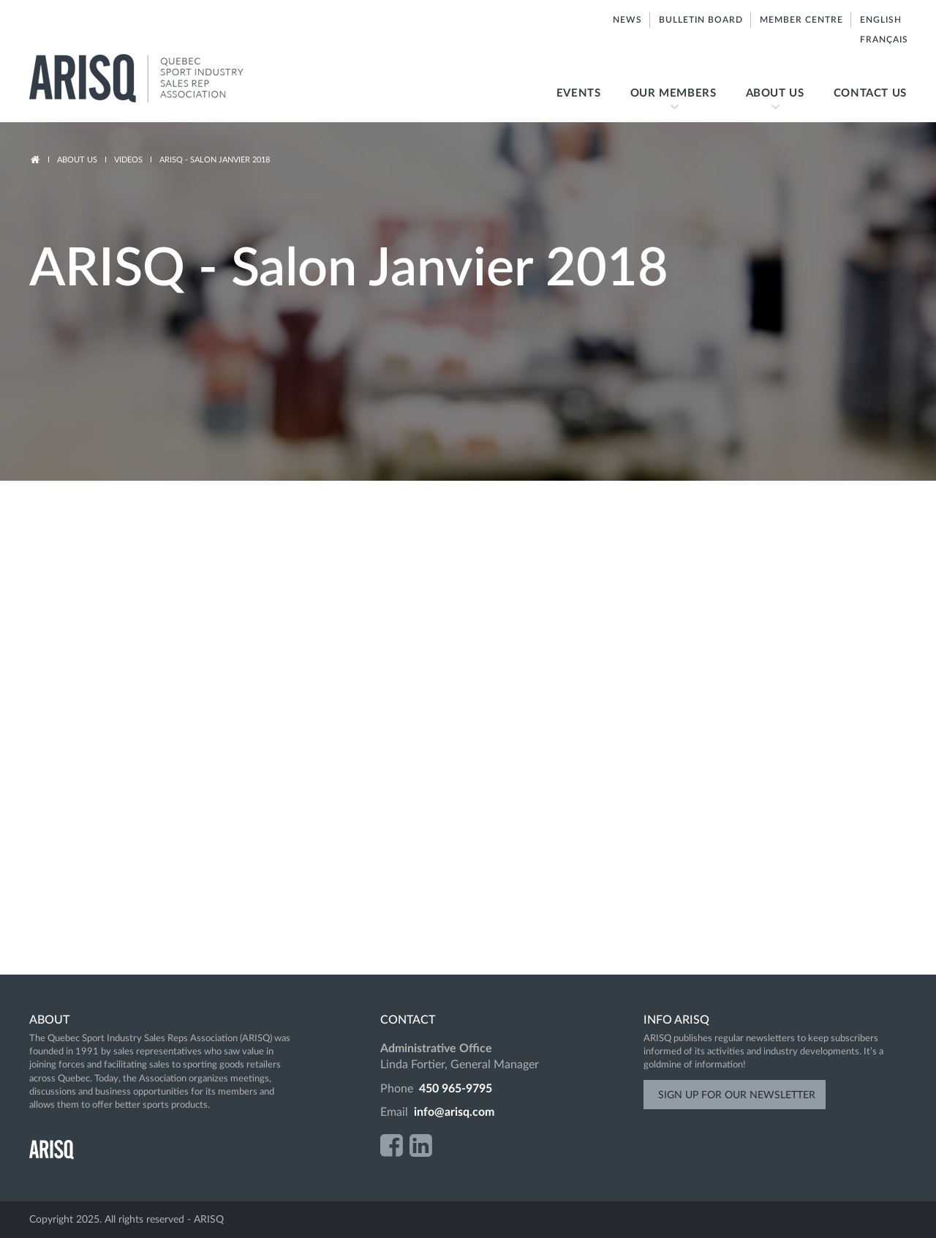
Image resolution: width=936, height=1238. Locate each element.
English (880, 19)
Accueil (34, 159)
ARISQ (151, 78)
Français (883, 39)
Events (578, 93)
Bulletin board (701, 19)
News (627, 19)
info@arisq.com (454, 1112)
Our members (666, 105)
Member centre (801, 19)
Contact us (870, 93)
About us (767, 105)
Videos (128, 160)
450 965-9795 (455, 1089)
